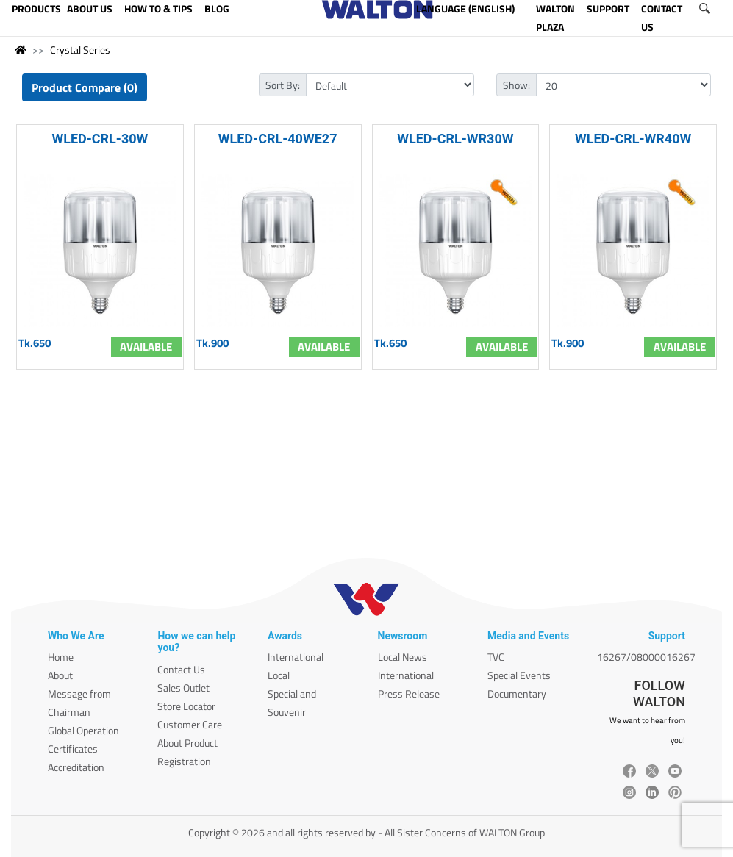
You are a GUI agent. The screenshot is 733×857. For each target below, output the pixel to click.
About (60, 675)
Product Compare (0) (84, 87)
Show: (516, 85)
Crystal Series (80, 49)
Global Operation (83, 730)
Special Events (519, 675)
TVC (495, 656)
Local (279, 675)
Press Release (409, 693)
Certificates (73, 748)
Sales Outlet (183, 687)
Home (61, 656)
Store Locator (186, 706)
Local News (402, 656)
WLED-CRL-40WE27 (277, 138)
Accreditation (76, 767)
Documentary (516, 693)
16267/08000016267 (646, 656)
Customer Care (189, 724)
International (295, 656)
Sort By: (282, 85)
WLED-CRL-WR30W (455, 138)
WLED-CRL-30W (99, 138)
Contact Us (181, 669)
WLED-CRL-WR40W (633, 138)
